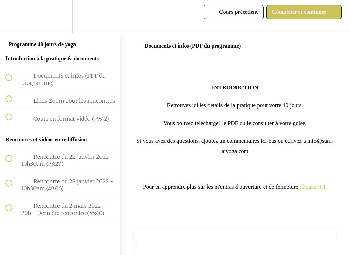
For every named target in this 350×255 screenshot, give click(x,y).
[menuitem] (59, 16)
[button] (12, 16)
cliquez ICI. (313, 186)
